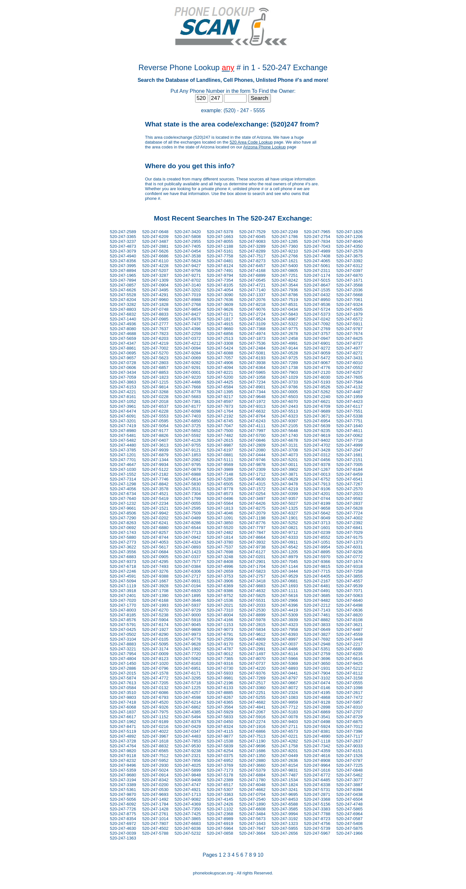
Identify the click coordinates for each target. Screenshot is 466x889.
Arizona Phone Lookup (264, 147)
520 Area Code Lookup (251, 142)
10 (260, 855)
